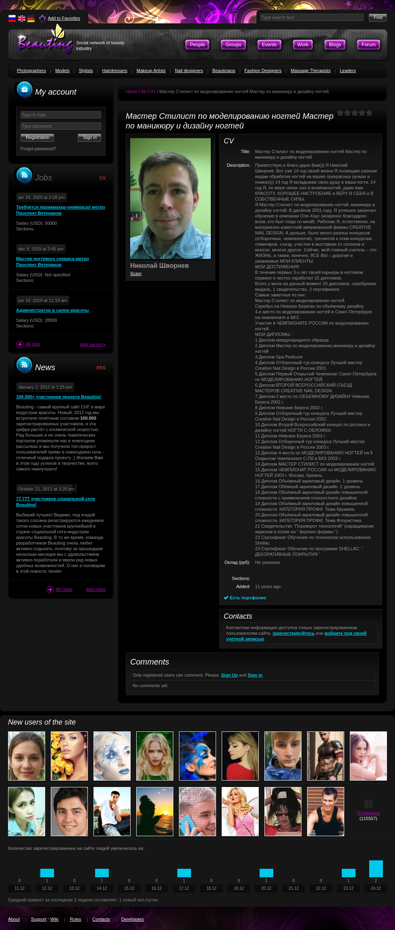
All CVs (148, 91)
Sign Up (229, 675)
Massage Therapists (311, 70)
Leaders (348, 70)
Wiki (54, 919)
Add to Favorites (64, 18)
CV (103, 178)
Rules (75, 919)
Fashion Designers (263, 70)
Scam (135, 273)
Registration (38, 137)
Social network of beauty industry (100, 45)
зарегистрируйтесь (293, 633)
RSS (101, 367)
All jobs (28, 344)
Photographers (31, 70)
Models (62, 70)
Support (39, 919)
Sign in (255, 675)
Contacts (101, 919)
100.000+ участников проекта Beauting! (59, 396)
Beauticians (223, 70)
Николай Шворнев (159, 265)
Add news (96, 589)
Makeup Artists (151, 70)
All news (59, 589)
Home (131, 91)
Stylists (86, 70)
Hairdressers (114, 70)
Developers (132, 919)
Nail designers (189, 70)
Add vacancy (93, 344)
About (14, 919)
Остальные (368, 812)
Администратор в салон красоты (52, 310)
